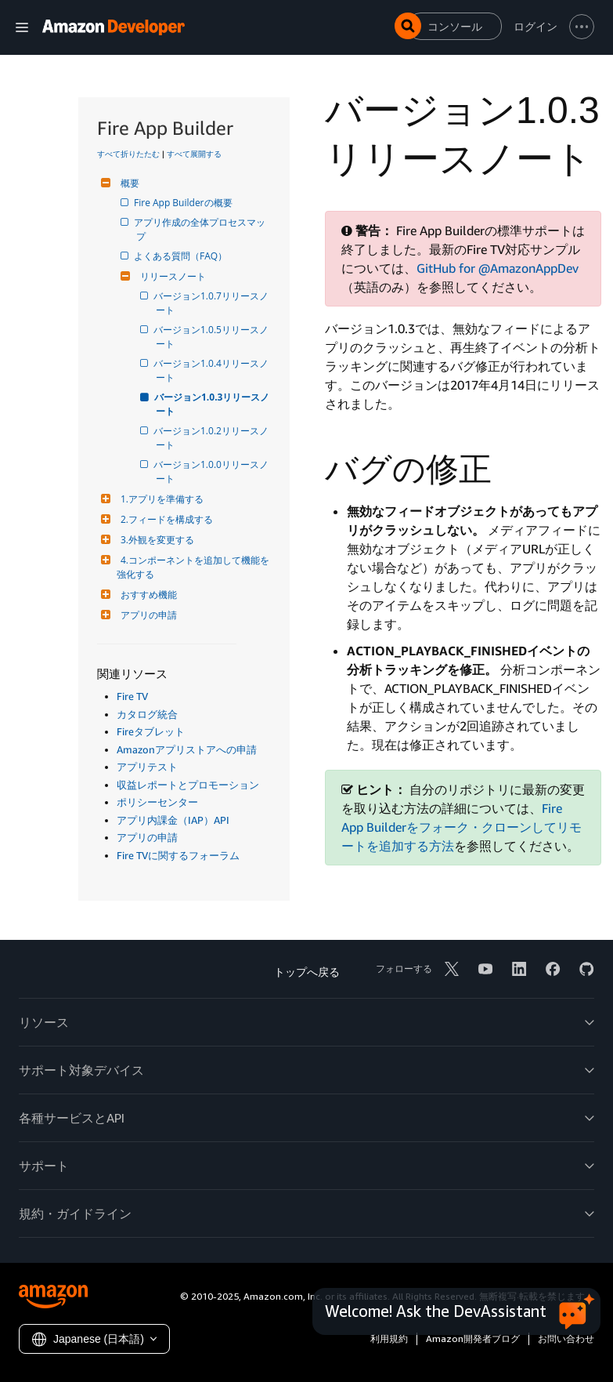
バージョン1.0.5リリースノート (212, 336)
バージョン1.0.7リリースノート (212, 303)
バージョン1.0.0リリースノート (212, 471)
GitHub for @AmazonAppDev (497, 268)
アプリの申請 (147, 615)
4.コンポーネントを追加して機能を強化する (193, 567)
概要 (128, 183)
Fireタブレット (151, 731)
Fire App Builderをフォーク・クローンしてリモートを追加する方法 (461, 827)
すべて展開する (194, 153)
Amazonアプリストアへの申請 (187, 749)
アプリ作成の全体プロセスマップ (200, 229)
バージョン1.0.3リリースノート (212, 404)
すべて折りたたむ (128, 153)
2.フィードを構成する (165, 519)
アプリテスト (147, 766)
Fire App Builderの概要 (184, 202)
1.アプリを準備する (160, 499)
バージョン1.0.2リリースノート (212, 438)
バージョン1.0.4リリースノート (212, 370)
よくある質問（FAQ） (181, 256)
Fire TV (132, 696)
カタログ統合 (147, 714)
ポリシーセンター (157, 802)
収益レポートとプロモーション (188, 784)
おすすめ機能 (147, 594)
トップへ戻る (307, 971)
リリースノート (171, 276)
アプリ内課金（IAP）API (173, 820)
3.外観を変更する (155, 539)
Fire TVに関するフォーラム (178, 855)
